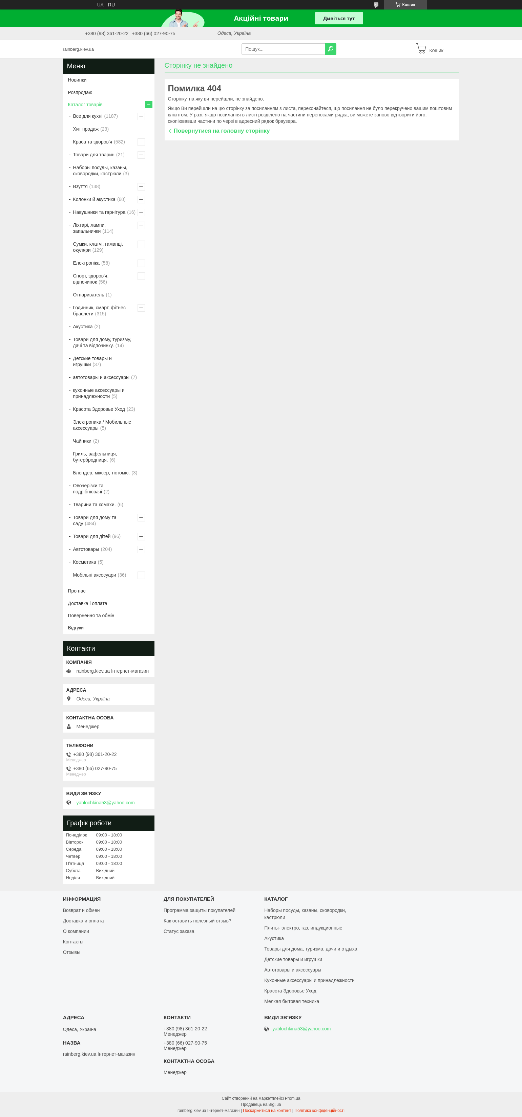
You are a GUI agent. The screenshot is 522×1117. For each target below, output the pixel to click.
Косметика (84, 562)
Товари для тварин (93, 154)
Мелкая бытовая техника (291, 1001)
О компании (76, 931)
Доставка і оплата (87, 603)
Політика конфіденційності (319, 1110)
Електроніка (86, 263)
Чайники (82, 441)
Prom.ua (292, 1098)
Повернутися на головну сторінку (222, 131)
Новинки (77, 80)
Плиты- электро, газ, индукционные (303, 928)
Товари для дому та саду (95, 520)
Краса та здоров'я (92, 141)
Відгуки (76, 627)
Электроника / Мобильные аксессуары (102, 425)
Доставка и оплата (83, 920)
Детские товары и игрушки (92, 361)
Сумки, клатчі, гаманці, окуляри (98, 247)
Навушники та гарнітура (99, 212)
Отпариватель (88, 294)
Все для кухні (88, 116)
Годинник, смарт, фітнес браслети (99, 310)
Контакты (73, 941)
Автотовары (86, 549)
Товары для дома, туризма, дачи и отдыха (310, 949)
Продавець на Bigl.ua (261, 1104)
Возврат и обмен (81, 910)
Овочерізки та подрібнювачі (88, 488)
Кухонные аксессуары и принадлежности (309, 980)
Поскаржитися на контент (267, 1110)
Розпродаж (80, 92)
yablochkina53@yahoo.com (106, 802)
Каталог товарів (85, 104)
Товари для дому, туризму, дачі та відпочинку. (102, 342)
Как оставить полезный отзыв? (197, 920)
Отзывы (71, 952)
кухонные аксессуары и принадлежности (99, 393)
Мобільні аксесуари (94, 575)
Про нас (77, 591)
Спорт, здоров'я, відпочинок (91, 279)
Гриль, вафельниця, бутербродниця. (95, 457)
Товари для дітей (92, 536)
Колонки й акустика (94, 199)
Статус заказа (179, 931)
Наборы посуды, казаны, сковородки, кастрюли (100, 170)
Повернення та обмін (91, 615)
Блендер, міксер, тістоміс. (101, 472)
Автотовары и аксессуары (292, 970)
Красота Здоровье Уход (99, 409)
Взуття (80, 186)
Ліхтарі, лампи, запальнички (89, 228)
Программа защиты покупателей (199, 910)
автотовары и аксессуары (101, 377)
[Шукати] (330, 49)
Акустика (83, 326)
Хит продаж (86, 129)
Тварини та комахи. (94, 504)
